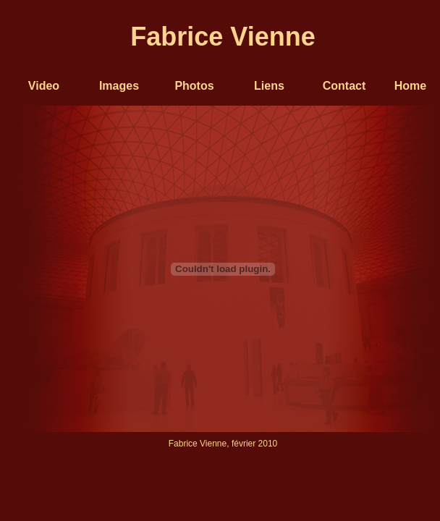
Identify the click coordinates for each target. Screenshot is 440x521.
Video (43, 86)
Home (410, 86)
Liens (269, 86)
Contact (344, 86)
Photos (193, 86)
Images (119, 86)
